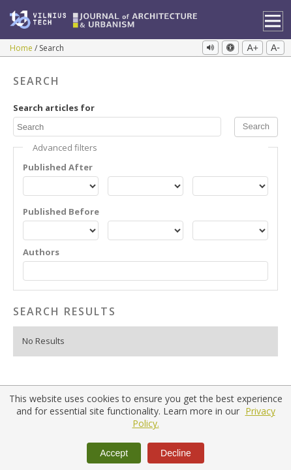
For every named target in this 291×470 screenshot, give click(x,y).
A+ (252, 47)
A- (275, 47)
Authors (41, 252)
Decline (176, 453)
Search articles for (54, 108)
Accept (114, 453)
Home (22, 48)
